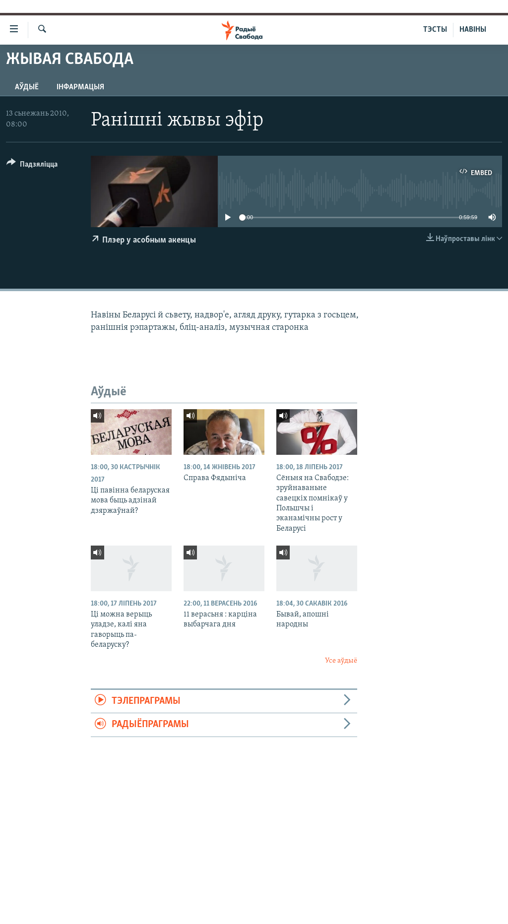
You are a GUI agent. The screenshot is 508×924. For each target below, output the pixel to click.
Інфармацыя (80, 87)
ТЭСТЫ (435, 30)
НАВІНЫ (472, 30)
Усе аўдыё (341, 661)
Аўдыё (27, 87)
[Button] (32, 166)
